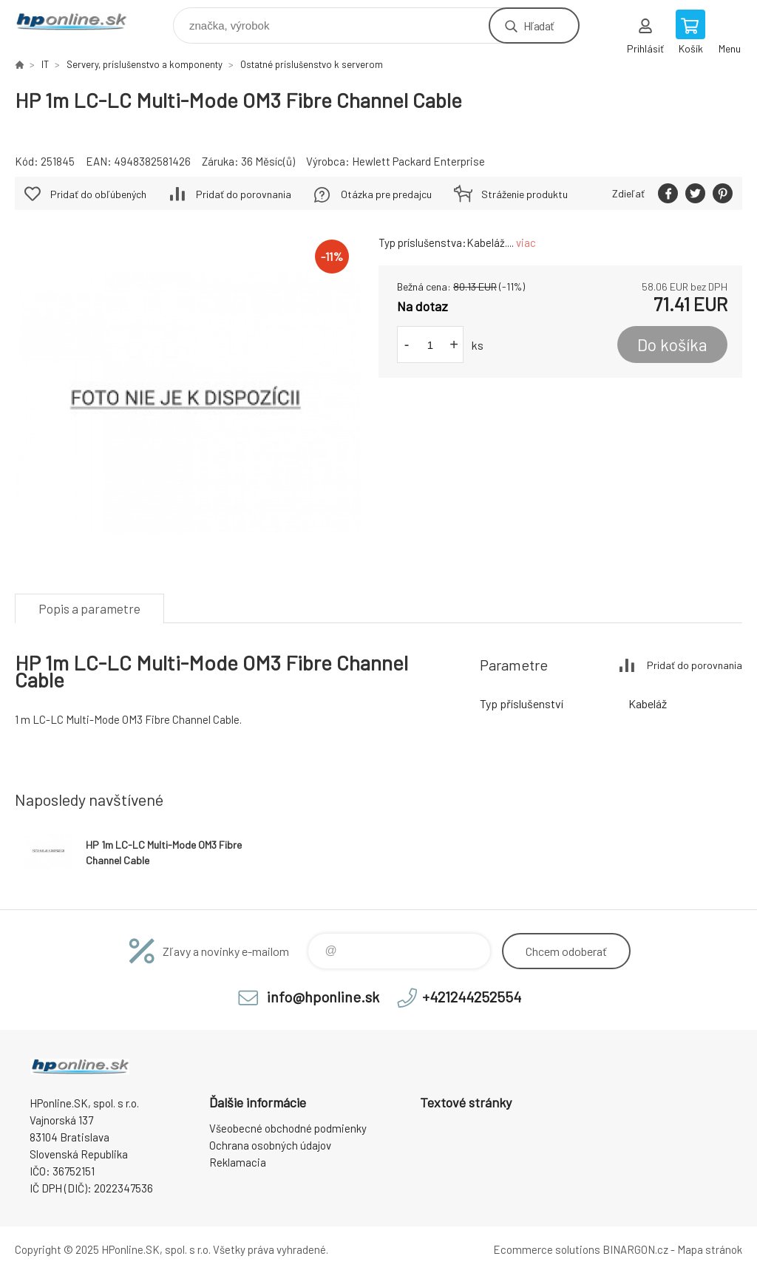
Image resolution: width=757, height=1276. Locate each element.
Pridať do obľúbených (98, 194)
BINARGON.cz (635, 1249)
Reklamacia (237, 1162)
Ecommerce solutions (546, 1249)
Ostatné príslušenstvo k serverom (311, 64)
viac (526, 242)
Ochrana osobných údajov (270, 1145)
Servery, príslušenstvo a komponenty (145, 64)
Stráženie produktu (524, 194)
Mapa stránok (709, 1249)
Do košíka (672, 344)
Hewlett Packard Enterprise (418, 161)
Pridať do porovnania (243, 194)
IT (45, 64)
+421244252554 (471, 996)
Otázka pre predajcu (386, 194)
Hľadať (538, 25)
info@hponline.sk (323, 996)
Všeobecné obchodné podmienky (288, 1128)
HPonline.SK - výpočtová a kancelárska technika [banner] (80, 22)
